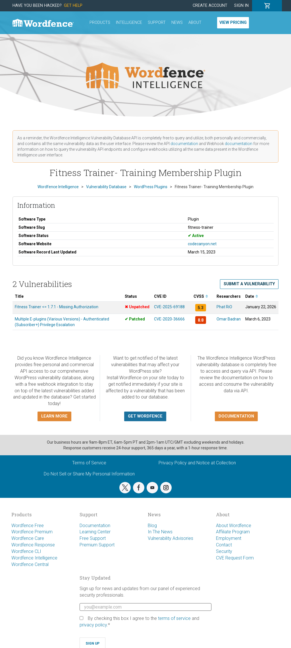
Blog (152, 525)
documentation (184, 143)
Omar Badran (229, 319)
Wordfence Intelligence (34, 558)
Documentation (95, 525)
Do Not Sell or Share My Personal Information (89, 474)
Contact (224, 545)
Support (157, 22)
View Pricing (233, 22)
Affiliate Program (233, 531)
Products (100, 22)
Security (224, 551)
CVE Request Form (235, 558)
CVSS (201, 296)
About (194, 22)
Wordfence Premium (32, 531)
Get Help (73, 5)
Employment (228, 538)
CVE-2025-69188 (169, 307)
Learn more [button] (54, 416)
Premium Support (97, 545)
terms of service (174, 618)
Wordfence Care (27, 538)
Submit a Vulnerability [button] (249, 284)
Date (251, 296)
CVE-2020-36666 (169, 319)
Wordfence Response (33, 545)
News (177, 22)
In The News (160, 531)
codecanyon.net (202, 244)
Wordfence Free (27, 525)
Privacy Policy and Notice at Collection (197, 462)
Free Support (93, 538)
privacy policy (93, 625)
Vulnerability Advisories (170, 538)
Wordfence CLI (26, 551)
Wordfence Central (30, 564)
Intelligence (129, 22)
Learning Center (95, 531)
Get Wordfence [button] (145, 416)
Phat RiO (224, 307)
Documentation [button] (236, 416)
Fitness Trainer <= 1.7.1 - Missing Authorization (56, 307)
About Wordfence (233, 525)
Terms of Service (89, 462)
